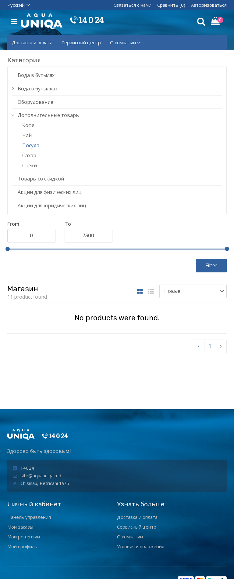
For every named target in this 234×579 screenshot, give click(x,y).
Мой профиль (22, 507)
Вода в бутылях (36, 75)
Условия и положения (140, 507)
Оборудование (35, 102)
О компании (125, 42)
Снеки (29, 165)
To (68, 223)
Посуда (30, 145)
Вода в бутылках (38, 88)
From (13, 223)
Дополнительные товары (49, 115)
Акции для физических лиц (50, 192)
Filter (211, 265)
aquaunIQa (103, 569)
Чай (27, 135)
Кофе (28, 125)
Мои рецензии (23, 497)
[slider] (7, 249)
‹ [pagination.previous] (199, 346)
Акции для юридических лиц (52, 205)
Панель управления (29, 478)
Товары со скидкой (41, 178)
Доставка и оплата (32, 42)
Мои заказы (20, 488)
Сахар (29, 155)
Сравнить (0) (171, 5)
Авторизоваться (209, 5)
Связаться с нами (132, 5)
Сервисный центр (81, 42)
